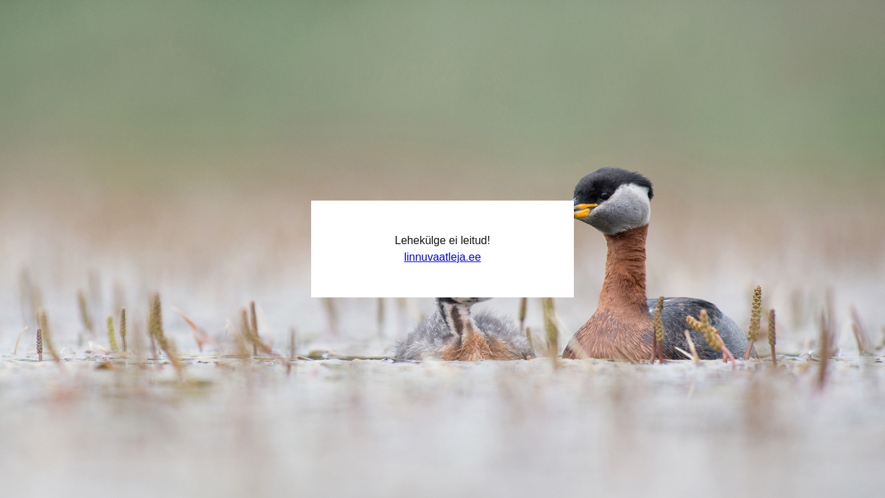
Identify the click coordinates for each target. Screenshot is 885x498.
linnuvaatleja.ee (442, 257)
